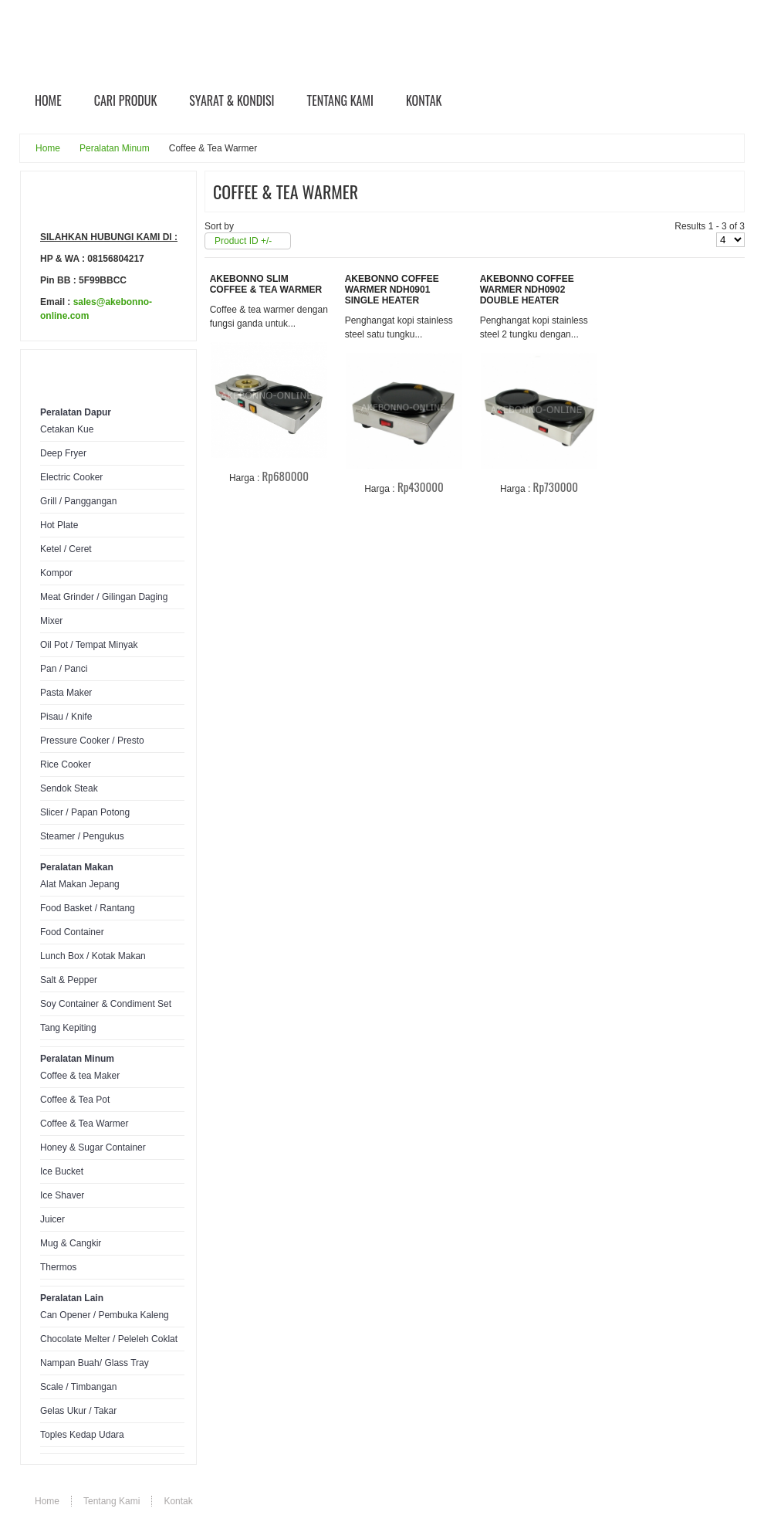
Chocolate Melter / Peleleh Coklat (108, 1339)
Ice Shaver (62, 1195)
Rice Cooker (65, 764)
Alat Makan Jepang (80, 884)
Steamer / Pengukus (82, 836)
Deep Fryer (63, 453)
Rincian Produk (279, 502)
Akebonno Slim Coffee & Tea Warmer (266, 284)
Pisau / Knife (66, 716)
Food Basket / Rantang (87, 908)
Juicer (52, 1219)
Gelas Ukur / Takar (78, 1410)
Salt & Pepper (68, 980)
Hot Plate (59, 525)
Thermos (58, 1267)
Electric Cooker (71, 477)
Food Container (72, 932)
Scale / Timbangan (78, 1386)
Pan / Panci (63, 668)
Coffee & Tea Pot (75, 1099)
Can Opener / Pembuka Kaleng (104, 1315)
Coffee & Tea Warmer (84, 1123)
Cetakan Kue (66, 429)
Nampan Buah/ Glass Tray (94, 1363)
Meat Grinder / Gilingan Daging (103, 597)
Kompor (56, 573)
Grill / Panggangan (78, 501)
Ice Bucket (61, 1171)
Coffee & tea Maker (80, 1075)
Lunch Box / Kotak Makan (93, 956)
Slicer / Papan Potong (85, 812)
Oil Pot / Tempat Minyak (89, 644)
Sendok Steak (69, 788)
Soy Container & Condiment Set (105, 1003)
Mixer (51, 620)
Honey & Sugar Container (93, 1147)
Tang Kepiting (68, 1027)
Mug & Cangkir (70, 1243)
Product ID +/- (243, 241)
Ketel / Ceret (66, 549)
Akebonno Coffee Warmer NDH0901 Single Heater (392, 289)
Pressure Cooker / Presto (92, 740)
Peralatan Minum (114, 148)
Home (47, 148)
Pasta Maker (66, 692)
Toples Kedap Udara (82, 1434)
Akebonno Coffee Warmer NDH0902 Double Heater (527, 289)
